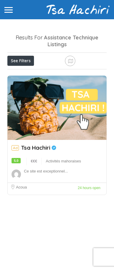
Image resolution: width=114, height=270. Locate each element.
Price (18, 74)
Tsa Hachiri (38, 190)
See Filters (21, 60)
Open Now (46, 74)
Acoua (21, 230)
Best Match (79, 74)
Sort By (19, 87)
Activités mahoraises (63, 204)
